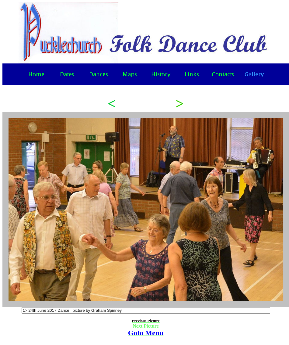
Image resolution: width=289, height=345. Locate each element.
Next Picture (145, 326)
